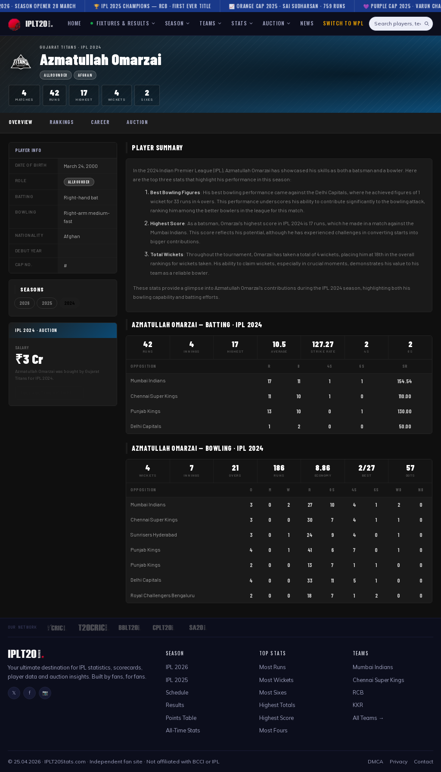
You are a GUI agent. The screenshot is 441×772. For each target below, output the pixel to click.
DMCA (375, 761)
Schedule (177, 692)
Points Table (181, 717)
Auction (137, 122)
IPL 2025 (177, 679)
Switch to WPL (343, 23)
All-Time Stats (183, 730)
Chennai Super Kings (153, 396)
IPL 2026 (177, 666)
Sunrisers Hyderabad (153, 534)
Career (100, 122)
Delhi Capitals (145, 426)
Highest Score (276, 717)
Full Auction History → (49, 393)
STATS (242, 23)
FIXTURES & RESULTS (123, 23)
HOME (74, 23)
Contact (423, 761)
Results (175, 704)
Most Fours (273, 730)
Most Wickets (276, 679)
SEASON (177, 23)
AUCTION (277, 23)
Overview (20, 122)
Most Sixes (273, 692)
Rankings (62, 122)
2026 (24, 303)
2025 (47, 303)
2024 (69, 303)
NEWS (307, 23)
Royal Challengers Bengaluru (162, 595)
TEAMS (210, 23)
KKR (358, 704)
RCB (358, 692)
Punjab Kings (145, 411)
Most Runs (272, 666)
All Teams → (368, 717)
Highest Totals (277, 704)
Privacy (398, 761)
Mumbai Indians (147, 380)
